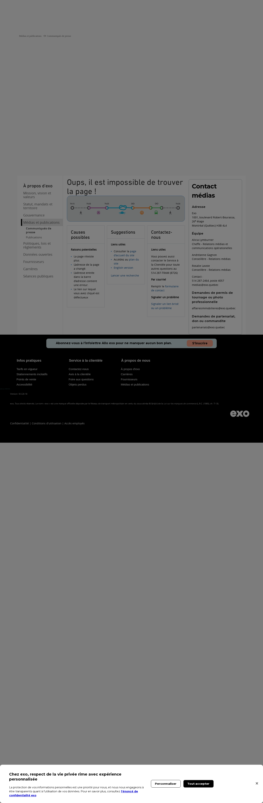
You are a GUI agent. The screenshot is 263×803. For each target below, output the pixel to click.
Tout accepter (198, 783)
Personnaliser (166, 783)
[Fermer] (257, 783)
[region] (131, 784)
